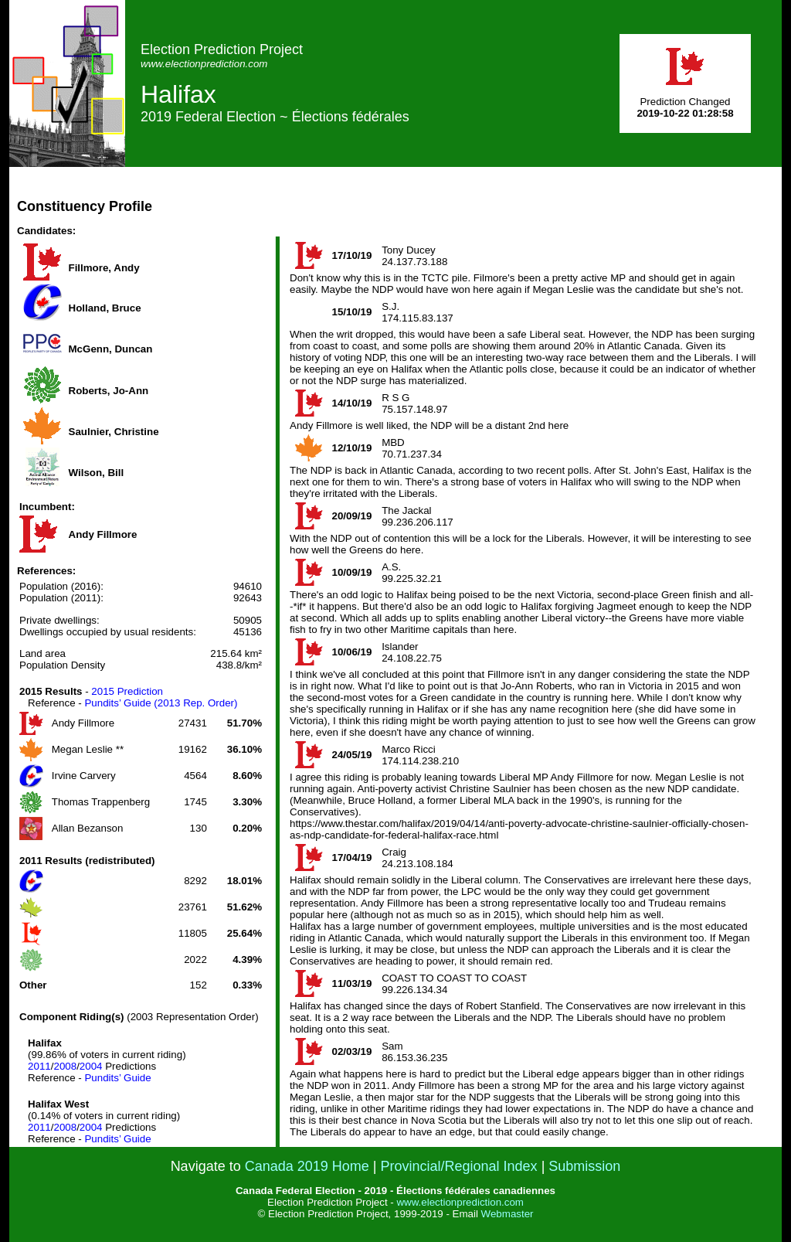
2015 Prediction (127, 691)
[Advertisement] (500, 201)
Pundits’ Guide (117, 1078)
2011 (39, 1066)
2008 (64, 1066)
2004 (91, 1066)
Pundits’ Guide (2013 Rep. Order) (160, 703)
